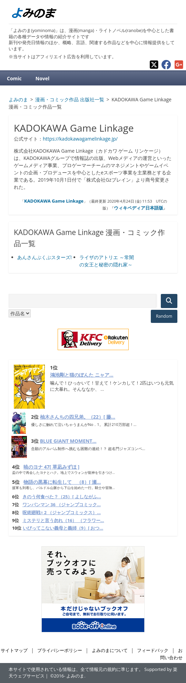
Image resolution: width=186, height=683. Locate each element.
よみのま (75, 676)
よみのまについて (110, 650)
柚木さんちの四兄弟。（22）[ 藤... (77, 417)
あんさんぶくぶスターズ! (44, 257)
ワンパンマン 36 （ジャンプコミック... (61, 505)
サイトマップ (14, 650)
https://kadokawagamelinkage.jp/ (80, 138)
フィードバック (152, 650)
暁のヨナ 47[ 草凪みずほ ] (51, 466)
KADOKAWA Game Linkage (54, 201)
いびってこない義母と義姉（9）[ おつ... (63, 528)
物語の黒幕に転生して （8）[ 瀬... (62, 482)
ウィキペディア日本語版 (138, 208)
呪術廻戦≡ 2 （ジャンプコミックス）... (61, 513)
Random (164, 316)
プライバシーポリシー (59, 650)
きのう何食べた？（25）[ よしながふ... (61, 497)
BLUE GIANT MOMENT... (68, 441)
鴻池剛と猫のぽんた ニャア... (82, 374)
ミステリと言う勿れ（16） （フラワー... (63, 520)
